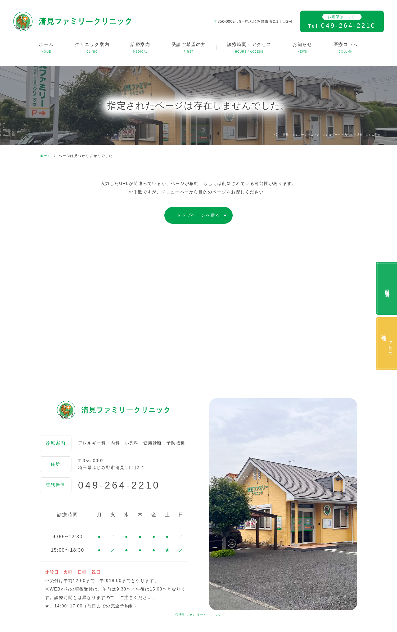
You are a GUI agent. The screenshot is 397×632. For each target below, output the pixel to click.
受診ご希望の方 (189, 48)
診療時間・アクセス (249, 48)
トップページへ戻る (198, 215)
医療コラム (345, 48)
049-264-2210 (119, 485)
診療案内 (140, 48)
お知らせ (302, 48)
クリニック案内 (92, 48)
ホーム (46, 48)
